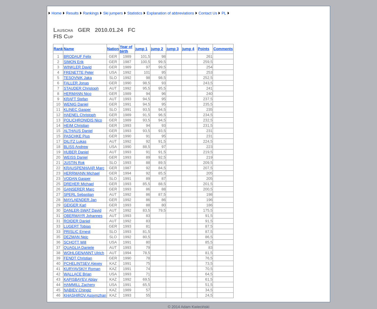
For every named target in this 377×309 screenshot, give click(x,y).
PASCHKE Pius (77, 136)
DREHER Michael (79, 184)
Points (203, 49)
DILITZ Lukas (75, 141)
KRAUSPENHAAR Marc (84, 168)
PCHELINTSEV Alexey (83, 263)
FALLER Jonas (76, 83)
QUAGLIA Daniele (79, 247)
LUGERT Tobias (77, 226)
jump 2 (157, 49)
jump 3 (172, 49)
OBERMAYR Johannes (83, 215)
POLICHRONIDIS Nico (83, 120)
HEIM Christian (76, 125)
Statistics (134, 13)
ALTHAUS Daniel (78, 131)
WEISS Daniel (75, 157)
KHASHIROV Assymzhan (85, 295)
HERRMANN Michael (82, 173)
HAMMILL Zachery (79, 284)
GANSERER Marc (79, 189)
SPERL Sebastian (79, 194)
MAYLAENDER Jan (80, 200)
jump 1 (141, 49)
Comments (223, 49)
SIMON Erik (74, 62)
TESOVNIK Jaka (78, 77)
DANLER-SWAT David (82, 210)
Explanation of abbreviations (170, 13)
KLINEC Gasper (77, 109)
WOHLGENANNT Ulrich (84, 253)
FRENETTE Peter (79, 72)
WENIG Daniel (76, 104)
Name (69, 49)
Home (57, 13)
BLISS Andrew (76, 146)
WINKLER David (78, 67)
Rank (58, 49)
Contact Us (208, 13)
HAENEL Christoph (80, 115)
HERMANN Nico (77, 93)
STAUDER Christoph (81, 88)
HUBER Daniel (76, 152)
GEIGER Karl (75, 205)
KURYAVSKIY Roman (82, 269)
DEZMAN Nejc (76, 237)
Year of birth (126, 49)
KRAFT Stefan (76, 99)
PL (223, 13)
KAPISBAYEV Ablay (80, 279)
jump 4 (188, 49)
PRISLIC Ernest (77, 231)
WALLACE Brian (77, 274)
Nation (113, 49)
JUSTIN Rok (74, 162)
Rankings (91, 13)
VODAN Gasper (77, 178)
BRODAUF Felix (77, 56)
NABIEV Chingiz (77, 290)
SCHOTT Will (75, 242)
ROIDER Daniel (77, 221)
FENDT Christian (78, 258)
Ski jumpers (113, 13)
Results (72, 13)
